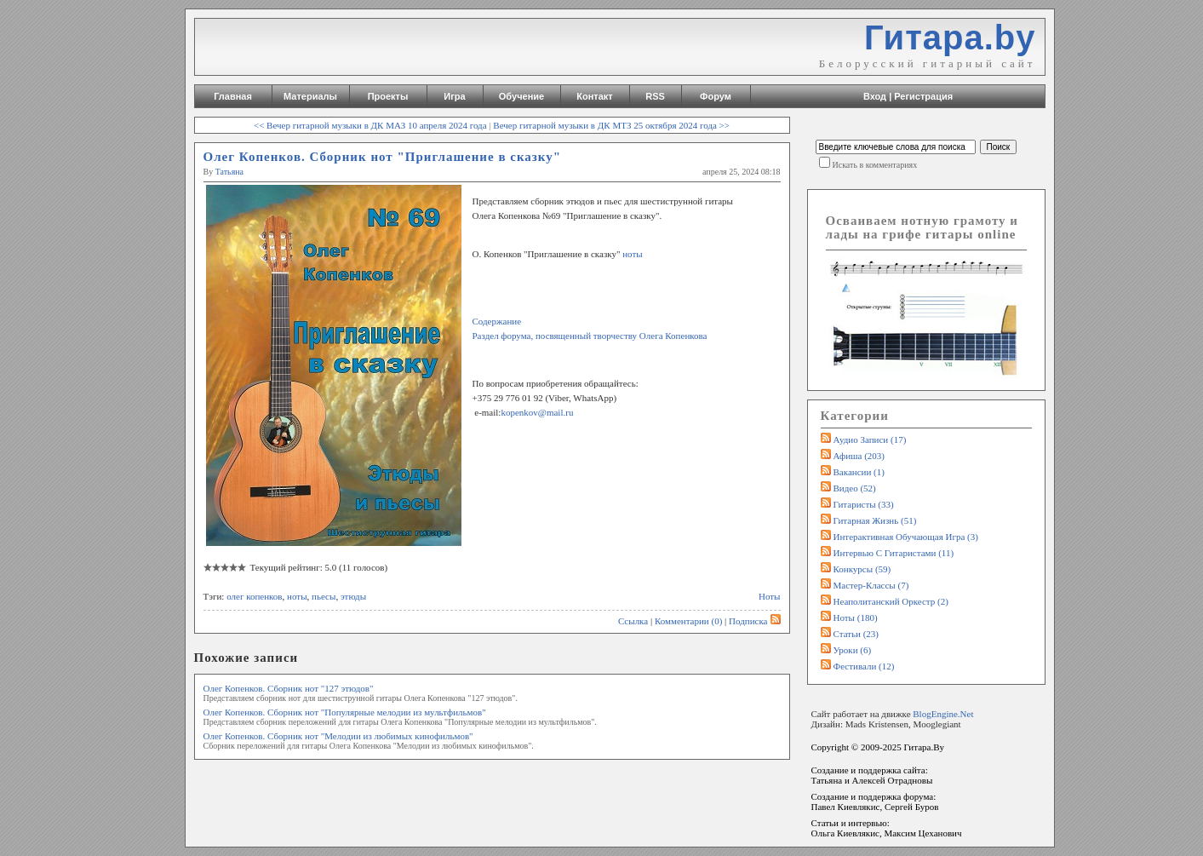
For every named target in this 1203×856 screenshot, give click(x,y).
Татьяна (229, 171)
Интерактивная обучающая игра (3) (906, 536)
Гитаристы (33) (864, 504)
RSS (655, 96)
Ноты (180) (856, 617)
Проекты (388, 96)
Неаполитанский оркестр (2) (891, 601)
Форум (715, 96)
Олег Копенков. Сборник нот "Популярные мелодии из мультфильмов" (344, 712)
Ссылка (633, 621)
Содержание (497, 321)
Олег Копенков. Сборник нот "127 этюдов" (288, 688)
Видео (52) (855, 488)
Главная (233, 96)
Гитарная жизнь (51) (875, 520)
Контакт (594, 96)
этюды (353, 596)
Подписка (754, 621)
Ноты (770, 596)
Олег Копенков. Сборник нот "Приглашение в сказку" (382, 157)
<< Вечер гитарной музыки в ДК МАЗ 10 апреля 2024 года (370, 125)
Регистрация (923, 96)
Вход (874, 96)
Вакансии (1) (859, 472)
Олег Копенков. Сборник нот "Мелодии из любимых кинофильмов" (338, 736)
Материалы (310, 96)
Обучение (521, 96)
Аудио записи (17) (870, 439)
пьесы (323, 596)
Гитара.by (950, 37)
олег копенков (254, 596)
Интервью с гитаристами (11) (894, 553)
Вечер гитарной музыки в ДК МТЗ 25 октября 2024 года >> (611, 125)
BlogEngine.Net (943, 714)
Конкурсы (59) (862, 569)
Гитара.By (923, 747)
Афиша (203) (859, 456)
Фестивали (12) (864, 666)
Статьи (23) (856, 634)
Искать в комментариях (875, 164)
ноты (631, 254)
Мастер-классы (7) (871, 585)
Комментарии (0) (688, 621)
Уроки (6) (853, 650)
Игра (454, 96)
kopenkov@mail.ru (537, 412)
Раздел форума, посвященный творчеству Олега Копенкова (590, 335)
